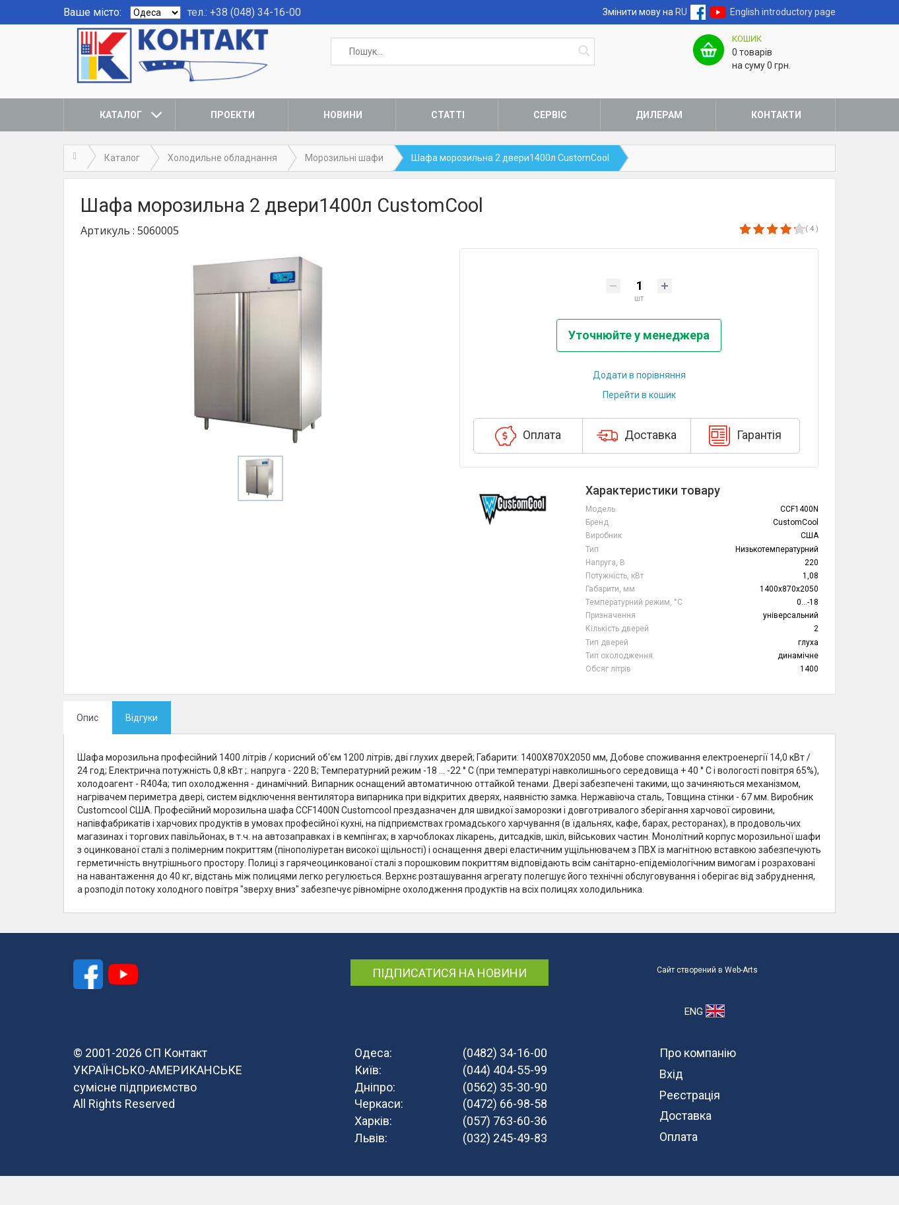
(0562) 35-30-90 (505, 1116)
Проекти (233, 115)
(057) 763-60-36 (505, 1150)
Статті (448, 115)
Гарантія (745, 465)
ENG (704, 1040)
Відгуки (141, 746)
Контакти (776, 115)
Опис (87, 746)
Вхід (671, 1103)
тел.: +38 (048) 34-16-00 (244, 12)
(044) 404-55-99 (505, 1099)
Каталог (121, 115)
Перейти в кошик (639, 424)
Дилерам (659, 115)
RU (681, 12)
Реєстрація (689, 1124)
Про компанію (697, 1082)
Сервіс (550, 115)
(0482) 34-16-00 (505, 1082)
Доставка (637, 465)
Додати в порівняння (639, 404)
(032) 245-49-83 (505, 1167)
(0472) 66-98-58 (505, 1133)
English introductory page (783, 12)
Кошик (747, 39)
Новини (342, 115)
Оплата (528, 465)
